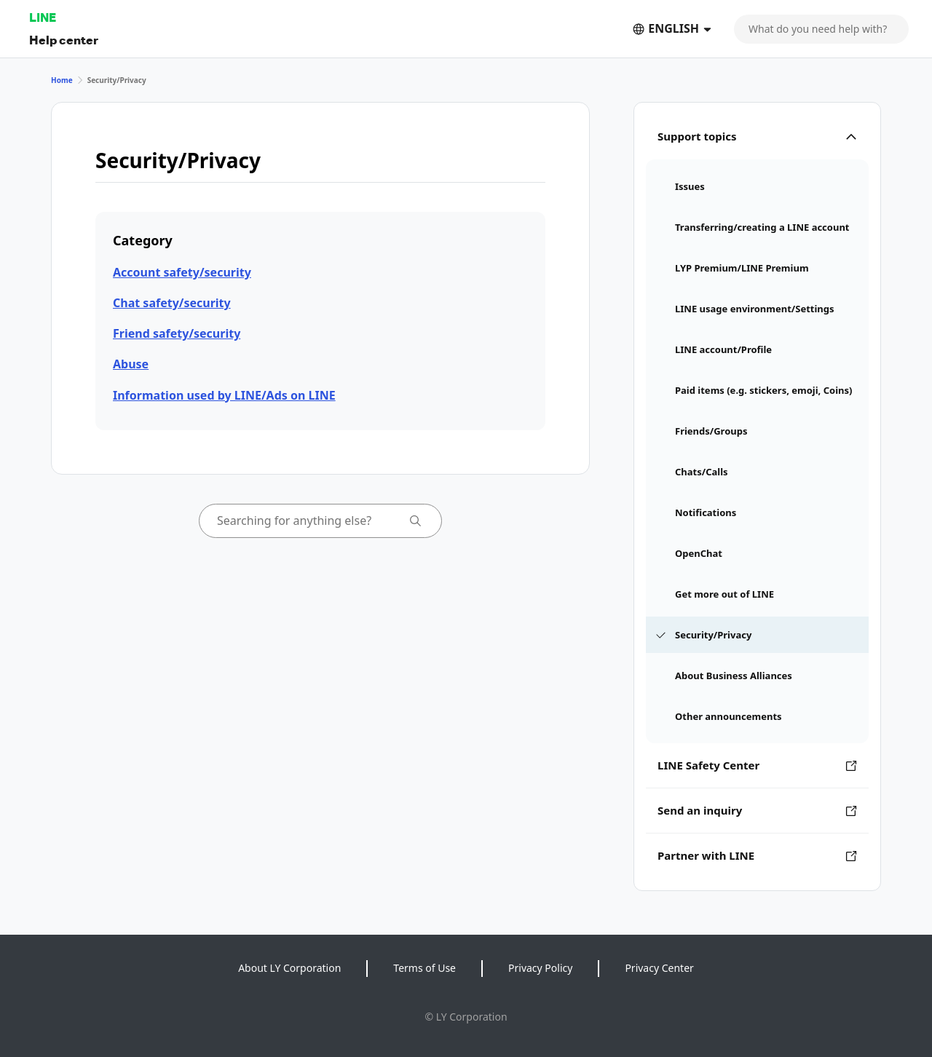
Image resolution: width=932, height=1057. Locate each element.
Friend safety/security (176, 333)
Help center (63, 39)
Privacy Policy (540, 968)
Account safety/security (182, 272)
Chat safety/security (172, 303)
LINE (42, 17)
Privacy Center (659, 968)
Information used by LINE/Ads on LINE (224, 395)
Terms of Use (424, 968)
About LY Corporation (289, 968)
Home (62, 80)
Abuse (131, 364)
